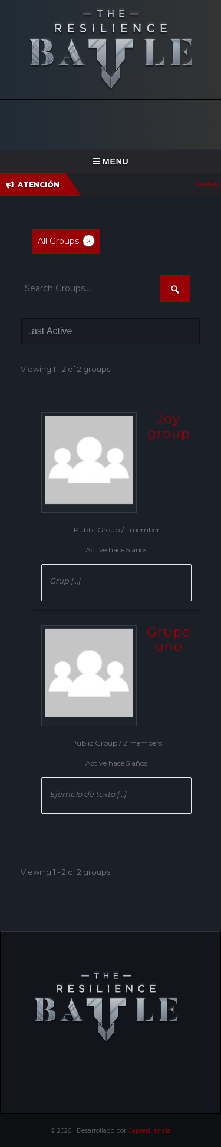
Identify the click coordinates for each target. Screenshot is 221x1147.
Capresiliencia (149, 1130)
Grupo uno (169, 639)
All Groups (66, 241)
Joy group (168, 426)
